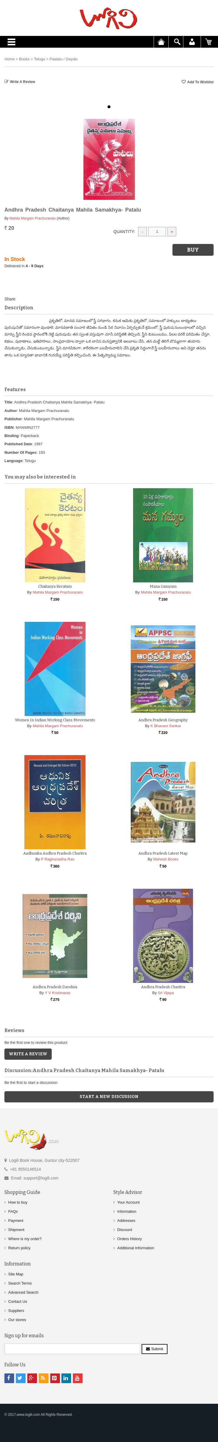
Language (13, 460)
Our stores (17, 1320)
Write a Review (22, 82)
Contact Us (17, 1301)
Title (8, 402)
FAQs (13, 1211)
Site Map (15, 1274)
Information (126, 1211)
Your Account (128, 1202)
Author (10, 410)
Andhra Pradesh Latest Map (163, 853)
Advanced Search (23, 1292)
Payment (15, 1220)
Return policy (19, 1248)
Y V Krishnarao (58, 993)
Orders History (129, 1239)
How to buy (17, 1202)
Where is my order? (24, 1239)
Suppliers (16, 1310)
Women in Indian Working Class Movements (55, 720)
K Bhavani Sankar (165, 726)
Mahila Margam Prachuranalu (32, 218)
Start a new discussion (109, 1096)
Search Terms (20, 1283)
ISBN (9, 427)
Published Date (18, 444)
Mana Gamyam (163, 586)
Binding (11, 435)
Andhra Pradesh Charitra (163, 987)
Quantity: (124, 231)
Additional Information (135, 1248)
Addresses (126, 1220)
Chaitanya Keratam (55, 586)
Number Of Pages (20, 452)
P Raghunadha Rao (57, 859)
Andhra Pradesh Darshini (55, 987)
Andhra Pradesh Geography (163, 720)
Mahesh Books (165, 859)
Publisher (13, 419)
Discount (124, 1229)
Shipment (16, 1229)
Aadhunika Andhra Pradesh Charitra (55, 853)
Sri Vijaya (166, 993)
